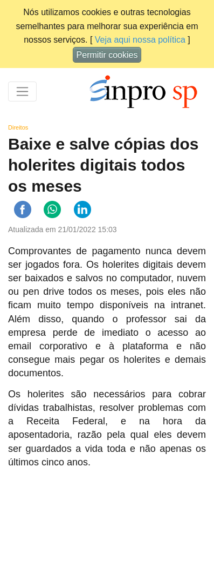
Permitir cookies (107, 54)
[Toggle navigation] (22, 91)
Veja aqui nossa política (140, 39)
